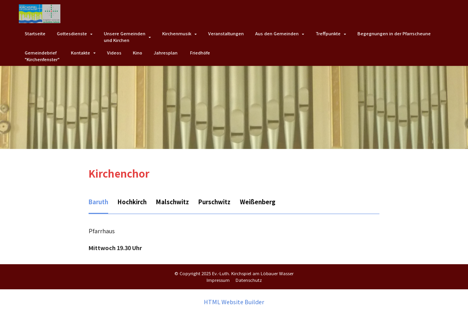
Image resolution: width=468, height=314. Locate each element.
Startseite (35, 33)
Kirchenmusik (176, 33)
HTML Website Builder (234, 301)
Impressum (218, 279)
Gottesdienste (72, 33)
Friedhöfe (200, 52)
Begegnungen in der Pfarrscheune (394, 33)
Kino (137, 52)
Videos (114, 52)
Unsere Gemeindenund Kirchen (124, 36)
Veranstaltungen (226, 33)
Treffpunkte (328, 33)
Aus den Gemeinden (277, 33)
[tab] (98, 202)
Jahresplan (166, 52)
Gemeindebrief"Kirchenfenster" (42, 55)
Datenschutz (249, 279)
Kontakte (80, 52)
